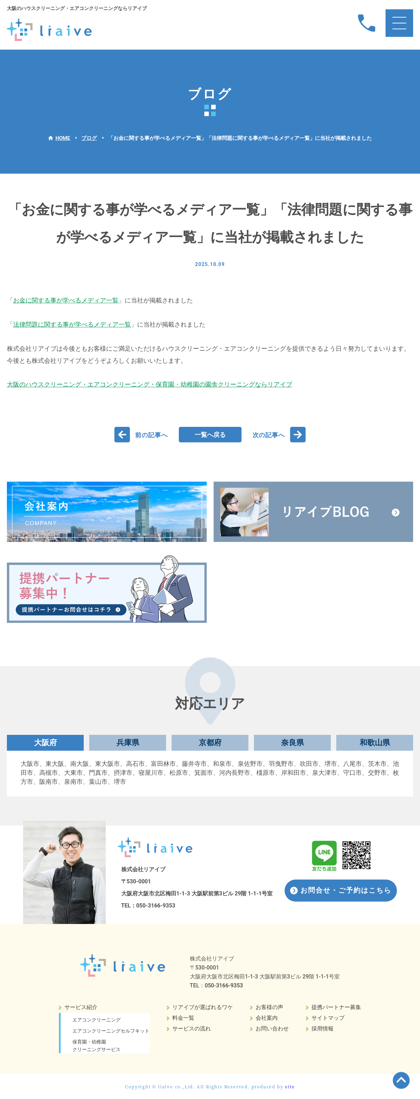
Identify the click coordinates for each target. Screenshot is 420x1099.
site (290, 1086)
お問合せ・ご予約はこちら (345, 890)
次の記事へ (269, 435)
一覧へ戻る (210, 434)
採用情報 (322, 1028)
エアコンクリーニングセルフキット (111, 1031)
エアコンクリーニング (96, 1020)
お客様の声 (269, 1007)
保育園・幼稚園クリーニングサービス (96, 1045)
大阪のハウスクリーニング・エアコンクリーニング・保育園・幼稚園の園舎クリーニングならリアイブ (149, 384)
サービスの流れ (191, 1028)
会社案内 (267, 1018)
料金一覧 (183, 1018)
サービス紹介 (81, 1007)
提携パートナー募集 (336, 1007)
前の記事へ (151, 435)
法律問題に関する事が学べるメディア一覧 (72, 324)
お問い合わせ (272, 1028)
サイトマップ (328, 1018)
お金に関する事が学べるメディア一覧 (66, 300)
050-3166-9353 (155, 905)
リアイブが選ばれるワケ (202, 1007)
